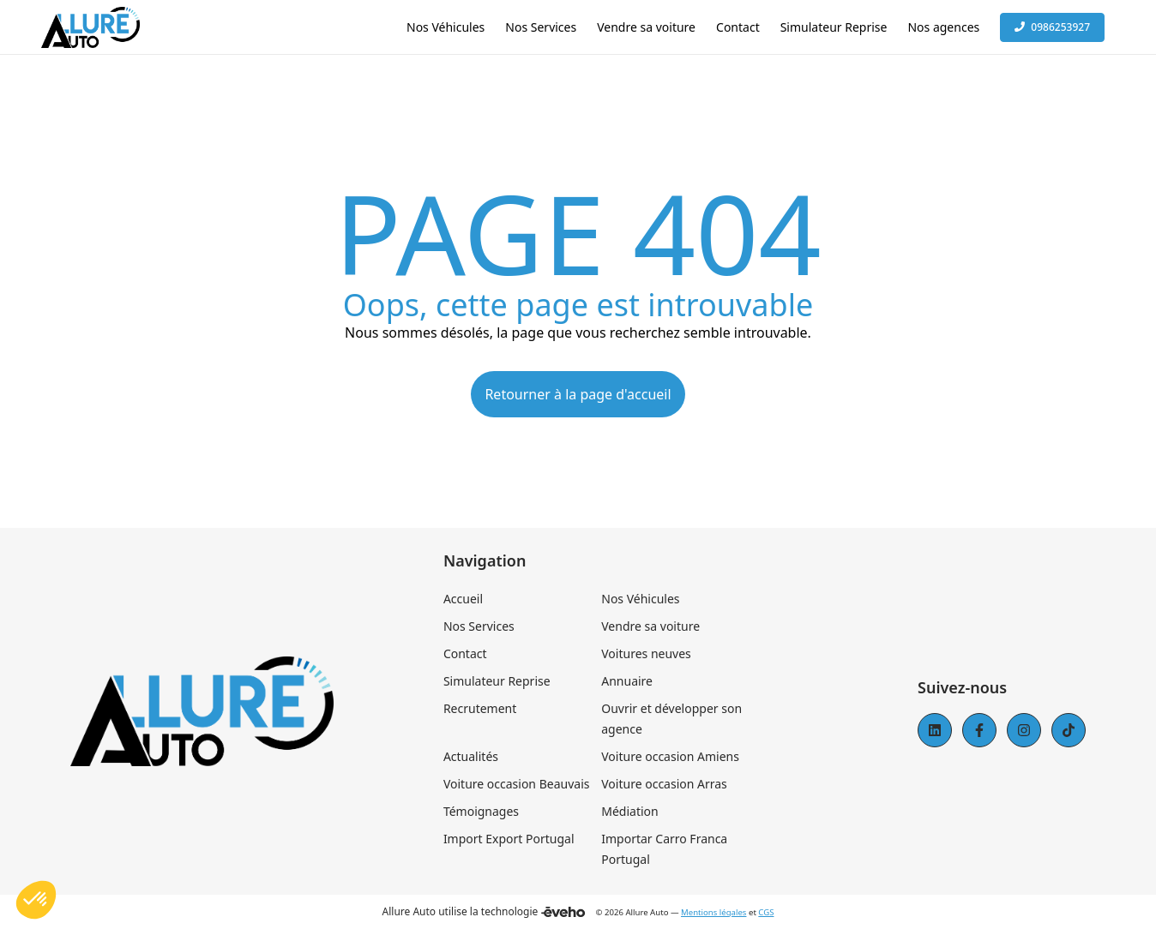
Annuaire (627, 681)
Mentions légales (713, 912)
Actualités (470, 756)
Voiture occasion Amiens (670, 756)
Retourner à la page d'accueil (578, 394)
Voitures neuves (646, 653)
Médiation (629, 811)
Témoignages (481, 811)
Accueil (463, 598)
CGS (766, 912)
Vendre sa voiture (650, 626)
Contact (465, 653)
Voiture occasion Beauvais (516, 784)
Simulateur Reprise (497, 681)
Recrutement (479, 708)
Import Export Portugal (509, 838)
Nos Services (479, 626)
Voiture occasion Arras (664, 784)
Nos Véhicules (640, 598)
